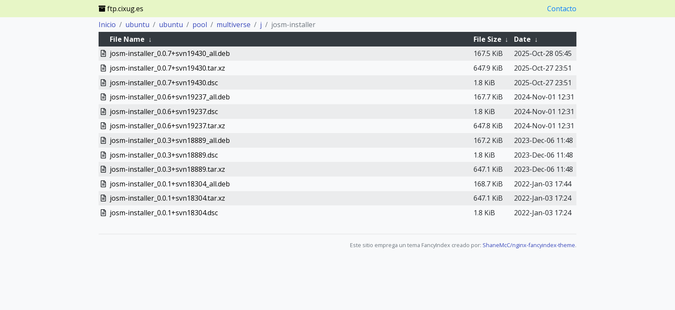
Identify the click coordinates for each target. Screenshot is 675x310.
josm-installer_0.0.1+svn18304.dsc (164, 212)
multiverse (234, 24)
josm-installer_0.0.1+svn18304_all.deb (170, 184)
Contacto (561, 8)
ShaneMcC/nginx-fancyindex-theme (529, 245)
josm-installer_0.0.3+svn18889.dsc (164, 155)
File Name (127, 39)
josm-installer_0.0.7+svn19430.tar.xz (167, 68)
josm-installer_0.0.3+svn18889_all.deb (170, 140)
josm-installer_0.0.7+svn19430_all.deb (170, 53)
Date (522, 39)
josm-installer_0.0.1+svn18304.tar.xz (167, 198)
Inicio (107, 24)
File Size (488, 39)
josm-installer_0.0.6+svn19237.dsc (164, 111)
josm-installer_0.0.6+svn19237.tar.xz (167, 125)
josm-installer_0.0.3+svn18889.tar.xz (167, 169)
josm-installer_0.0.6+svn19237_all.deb (170, 97)
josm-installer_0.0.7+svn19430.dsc (164, 82)
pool (199, 24)
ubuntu (137, 24)
